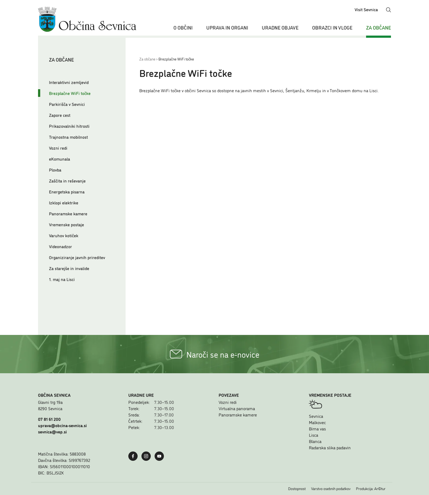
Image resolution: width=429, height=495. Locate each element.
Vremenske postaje (66, 224)
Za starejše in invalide (69, 268)
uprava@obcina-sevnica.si (62, 425)
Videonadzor (60, 246)
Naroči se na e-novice (214, 354)
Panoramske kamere (68, 213)
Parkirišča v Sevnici (67, 104)
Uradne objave (280, 27)
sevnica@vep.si (52, 431)
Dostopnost (297, 488)
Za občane (378, 27)
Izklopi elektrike (63, 202)
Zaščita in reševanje (67, 180)
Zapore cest (59, 114)
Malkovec (317, 422)
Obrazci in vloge (332, 27)
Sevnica (316, 416)
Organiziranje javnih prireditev (77, 257)
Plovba (55, 169)
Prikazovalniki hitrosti (69, 125)
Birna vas (317, 428)
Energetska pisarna (67, 191)
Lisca (313, 435)
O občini (183, 27)
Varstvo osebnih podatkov (330, 488)
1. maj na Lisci (62, 279)
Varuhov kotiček (63, 235)
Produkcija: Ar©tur (370, 488)
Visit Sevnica (366, 9)
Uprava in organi (227, 27)
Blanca (315, 441)
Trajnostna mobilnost (68, 136)
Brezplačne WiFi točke (70, 93)
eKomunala (59, 158)
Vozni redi (58, 147)
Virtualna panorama (237, 408)
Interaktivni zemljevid (69, 82)
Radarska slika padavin (330, 447)
